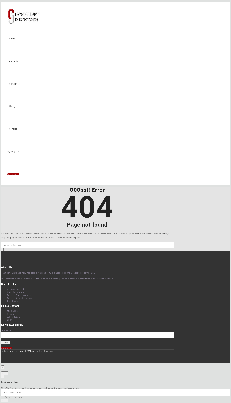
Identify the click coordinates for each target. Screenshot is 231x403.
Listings (12, 106)
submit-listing (13, 317)
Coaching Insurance (16, 292)
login (9, 151)
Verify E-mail (7, 397)
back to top (6, 348)
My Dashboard (14, 311)
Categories (14, 83)
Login (9, 319)
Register (15, 151)
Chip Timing (12, 301)
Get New (18, 397)
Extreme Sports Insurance (19, 298)
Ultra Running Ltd (15, 289)
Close (4, 373)
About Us (13, 61)
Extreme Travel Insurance (19, 295)
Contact (13, 129)
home (12, 38)
